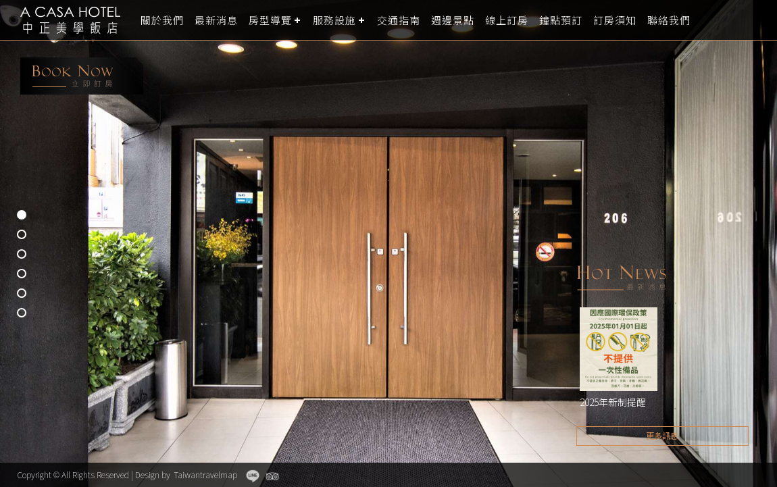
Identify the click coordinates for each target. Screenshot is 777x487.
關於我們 (162, 20)
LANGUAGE (758, 20)
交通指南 (398, 20)
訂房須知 (614, 20)
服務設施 (334, 20)
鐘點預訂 (560, 20)
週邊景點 (452, 20)
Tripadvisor (272, 476)
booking (81, 76)
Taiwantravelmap (205, 474)
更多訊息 (662, 435)
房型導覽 (270, 20)
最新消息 (216, 20)
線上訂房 (506, 20)
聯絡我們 (669, 20)
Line (252, 476)
